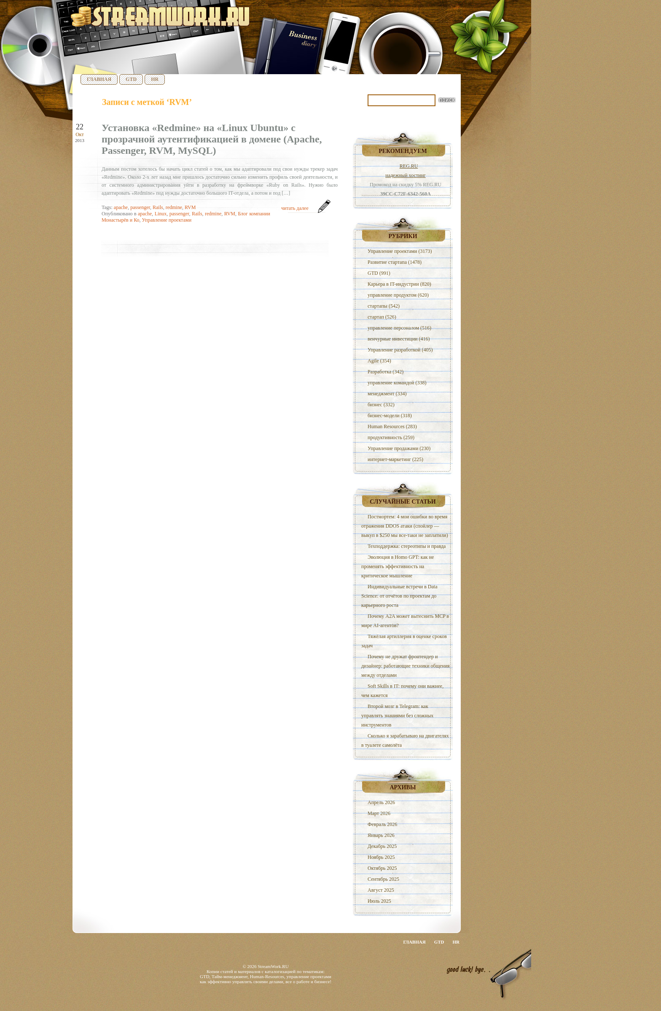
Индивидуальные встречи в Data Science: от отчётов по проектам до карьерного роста (399, 596)
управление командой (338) (397, 383)
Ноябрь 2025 (381, 857)
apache (121, 207)
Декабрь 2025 (382, 846)
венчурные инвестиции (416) (399, 339)
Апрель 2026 (381, 802)
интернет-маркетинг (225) (395, 459)
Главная (99, 79)
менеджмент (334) (387, 394)
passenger (140, 207)
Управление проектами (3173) (400, 251)
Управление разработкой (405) (400, 350)
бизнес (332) (381, 405)
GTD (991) (379, 273)
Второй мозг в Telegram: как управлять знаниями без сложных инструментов (397, 715)
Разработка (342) (385, 372)
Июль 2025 (379, 901)
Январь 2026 (381, 835)
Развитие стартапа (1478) (395, 262)
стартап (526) (382, 317)
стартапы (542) (384, 306)
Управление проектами (166, 220)
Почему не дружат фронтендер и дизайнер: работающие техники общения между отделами (405, 666)
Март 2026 (379, 813)
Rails (158, 207)
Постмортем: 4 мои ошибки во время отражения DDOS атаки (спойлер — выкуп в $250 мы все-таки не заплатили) (404, 526)
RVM (190, 207)
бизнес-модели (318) (390, 415)
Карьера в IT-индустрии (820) (399, 284)
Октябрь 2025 (382, 868)
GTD (131, 79)
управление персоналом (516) (399, 328)
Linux (161, 214)
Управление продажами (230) (399, 448)
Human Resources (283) (392, 426)
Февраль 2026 (382, 824)
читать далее (295, 208)
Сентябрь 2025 (383, 879)
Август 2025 (381, 890)
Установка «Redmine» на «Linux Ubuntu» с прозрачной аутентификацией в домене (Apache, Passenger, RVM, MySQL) (212, 139)
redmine (174, 207)
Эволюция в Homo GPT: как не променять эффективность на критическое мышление (397, 566)
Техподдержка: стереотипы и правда (407, 546)
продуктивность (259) (391, 437)
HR (155, 79)
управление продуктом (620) (398, 295)
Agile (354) (379, 361)
